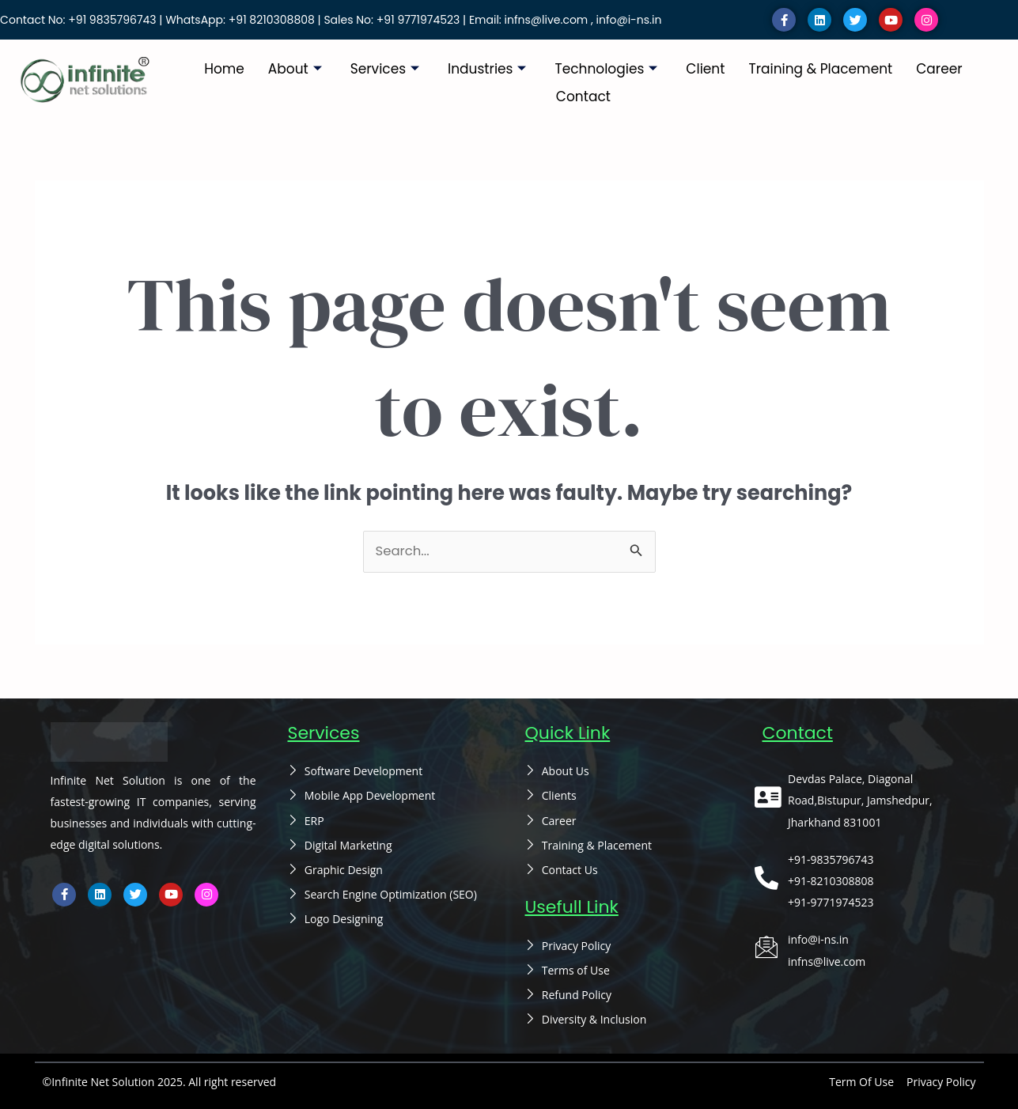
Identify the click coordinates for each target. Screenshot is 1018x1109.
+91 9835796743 (112, 20)
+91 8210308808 (272, 20)
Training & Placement (820, 68)
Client (705, 68)
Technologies (605, 69)
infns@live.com (546, 20)
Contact (583, 96)
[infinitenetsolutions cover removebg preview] (83, 80)
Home (224, 68)
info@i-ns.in (629, 20)
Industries (487, 69)
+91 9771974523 (418, 20)
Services (384, 69)
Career (939, 68)
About (295, 69)
